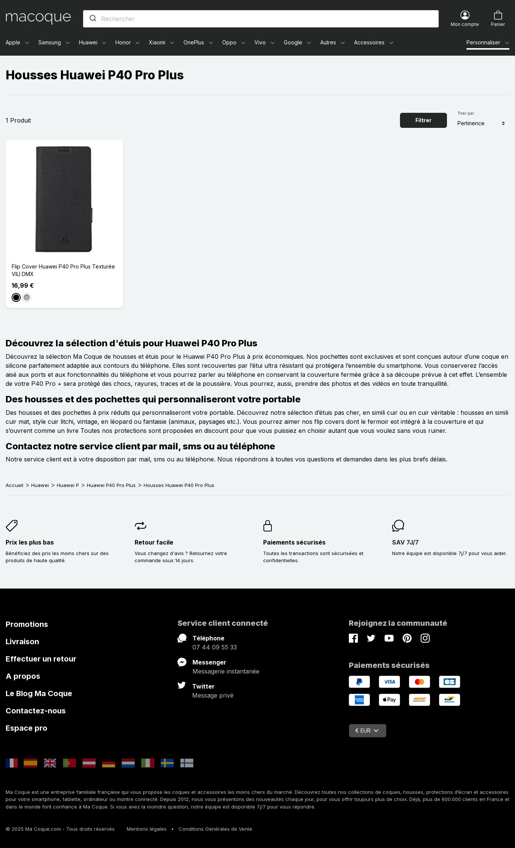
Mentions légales (147, 829)
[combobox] (261, 18)
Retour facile (154, 542)
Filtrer (423, 120)
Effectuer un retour (41, 658)
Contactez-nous (36, 710)
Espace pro (26, 728)
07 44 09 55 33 (214, 647)
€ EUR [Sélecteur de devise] (367, 730)
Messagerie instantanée (225, 671)
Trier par (465, 113)
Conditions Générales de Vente (215, 829)
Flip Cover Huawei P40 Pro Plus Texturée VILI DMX (63, 270)
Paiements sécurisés (294, 542)
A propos (23, 676)
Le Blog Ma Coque (39, 693)
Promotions (27, 624)
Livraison (22, 641)
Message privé (212, 695)
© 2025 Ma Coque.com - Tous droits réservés (60, 829)
